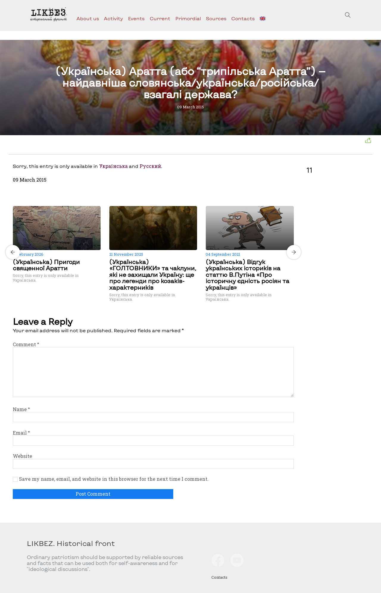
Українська (113, 166)
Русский (150, 166)
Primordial (188, 18)
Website (22, 456)
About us (87, 18)
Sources (216, 18)
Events (136, 18)
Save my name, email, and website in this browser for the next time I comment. (114, 479)
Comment (26, 344)
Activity (113, 18)
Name (21, 409)
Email (21, 433)
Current (160, 18)
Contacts (243, 18)
